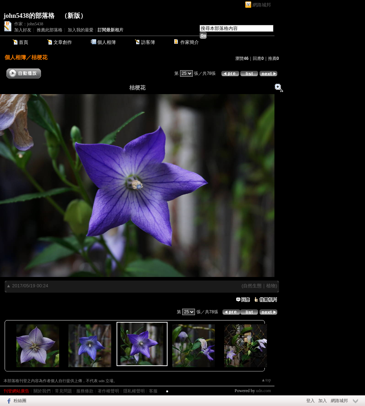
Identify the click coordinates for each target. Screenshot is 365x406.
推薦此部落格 (49, 29)
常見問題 (63, 391)
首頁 (23, 42)
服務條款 (84, 391)
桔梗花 (39, 57)
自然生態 (252, 285)
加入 (322, 400)
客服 (153, 391)
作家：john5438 (28, 23)
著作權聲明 (108, 391)
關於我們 (42, 391)
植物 (271, 285)
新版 (73, 15)
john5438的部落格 (29, 15)
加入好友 (22, 29)
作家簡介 (189, 42)
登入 (310, 400)
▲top (266, 379)
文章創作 (62, 42)
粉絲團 (20, 400)
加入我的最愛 (80, 29)
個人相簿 (106, 42)
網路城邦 (261, 4)
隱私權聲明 (134, 391)
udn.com (263, 390)
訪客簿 (148, 42)
